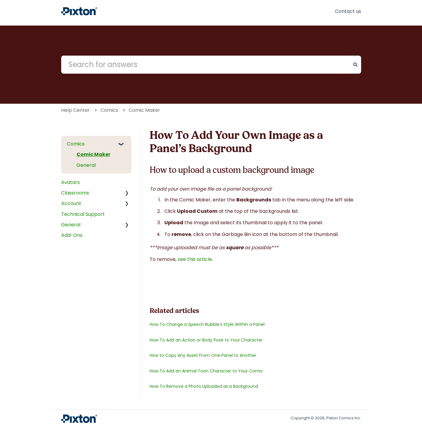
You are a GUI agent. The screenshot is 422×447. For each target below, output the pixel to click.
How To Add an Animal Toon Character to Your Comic (206, 371)
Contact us (348, 11)
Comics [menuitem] (76, 143)
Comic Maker (144, 110)
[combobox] (205, 65)
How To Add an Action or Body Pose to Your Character (206, 340)
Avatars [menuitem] (70, 182)
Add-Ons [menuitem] (71, 235)
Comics (109, 110)
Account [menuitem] (71, 203)
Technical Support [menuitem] (83, 214)
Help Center (75, 110)
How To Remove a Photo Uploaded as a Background (204, 386)
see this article (195, 259)
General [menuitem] (86, 165)
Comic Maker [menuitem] (93, 154)
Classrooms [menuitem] (75, 192)
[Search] (355, 65)
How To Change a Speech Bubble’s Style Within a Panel (207, 324)
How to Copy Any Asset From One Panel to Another (203, 355)
